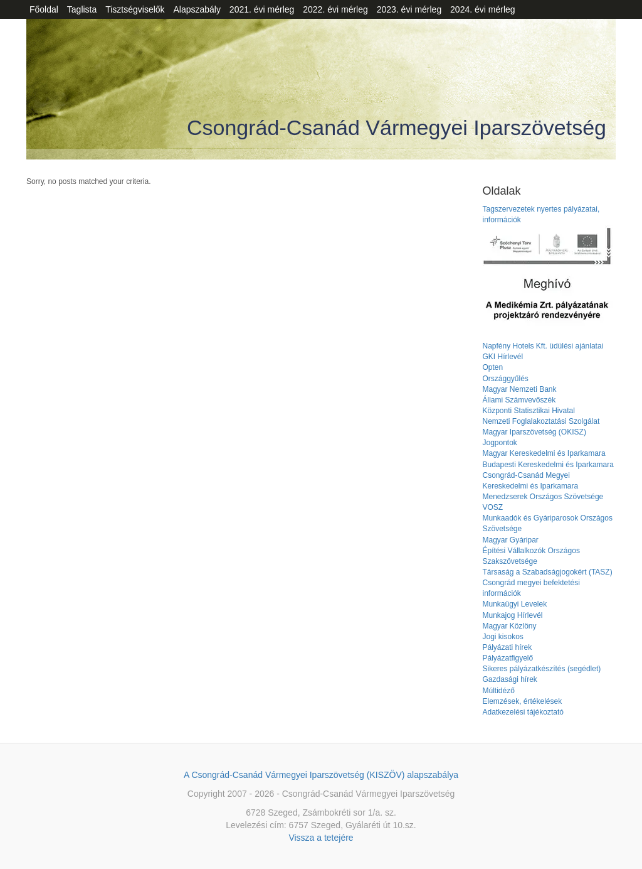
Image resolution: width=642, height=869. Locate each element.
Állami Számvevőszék (518, 400)
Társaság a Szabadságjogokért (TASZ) (547, 572)
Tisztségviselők (134, 9)
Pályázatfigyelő (507, 658)
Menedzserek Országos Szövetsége (542, 496)
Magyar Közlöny (509, 626)
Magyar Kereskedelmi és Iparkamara (543, 453)
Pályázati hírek (507, 647)
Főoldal (43, 9)
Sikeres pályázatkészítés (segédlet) (541, 668)
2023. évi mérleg (409, 9)
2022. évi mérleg (335, 9)
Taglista (82, 9)
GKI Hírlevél (502, 356)
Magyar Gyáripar (510, 540)
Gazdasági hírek (509, 679)
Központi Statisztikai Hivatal (528, 410)
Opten (492, 367)
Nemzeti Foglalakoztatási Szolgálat (540, 421)
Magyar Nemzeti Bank (519, 389)
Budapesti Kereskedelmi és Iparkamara (547, 464)
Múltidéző (498, 690)
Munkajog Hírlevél (512, 615)
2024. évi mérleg (482, 9)
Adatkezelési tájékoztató (522, 712)
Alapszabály (197, 9)
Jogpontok (499, 442)
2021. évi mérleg (262, 9)
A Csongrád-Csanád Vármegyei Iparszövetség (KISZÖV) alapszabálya (321, 775)
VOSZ (492, 507)
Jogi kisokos (502, 636)
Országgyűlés (505, 378)
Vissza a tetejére (320, 838)
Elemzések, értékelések (522, 701)
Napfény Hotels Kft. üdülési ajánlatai (542, 346)
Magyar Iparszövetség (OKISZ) (534, 432)
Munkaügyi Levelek (514, 604)
